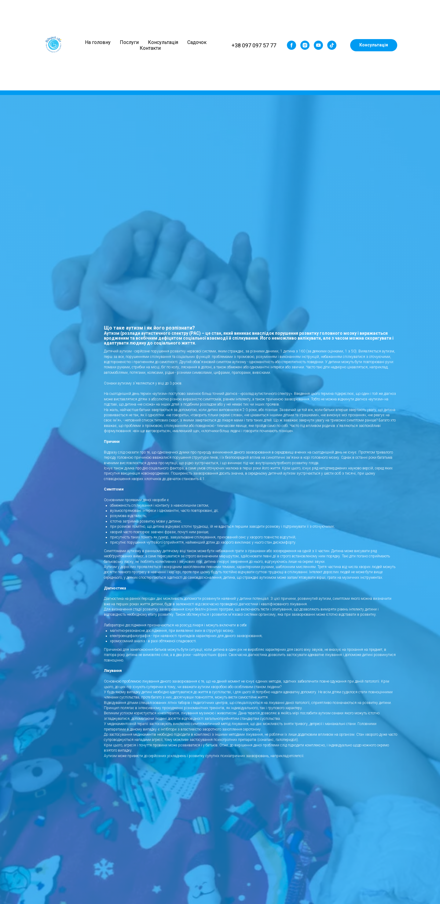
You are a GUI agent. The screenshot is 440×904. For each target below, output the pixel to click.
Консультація (163, 42)
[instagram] (305, 45)
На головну (98, 42)
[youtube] (318, 45)
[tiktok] (331, 45)
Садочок (197, 42)
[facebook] (291, 45)
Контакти (150, 48)
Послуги (129, 42)
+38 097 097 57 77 (254, 45)
